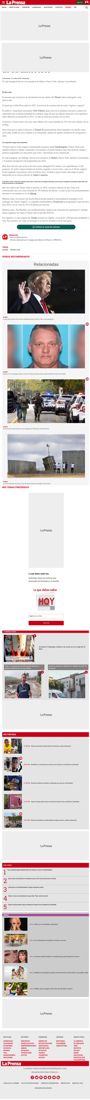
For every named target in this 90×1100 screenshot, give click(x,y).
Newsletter (65, 1083)
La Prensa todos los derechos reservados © (45, 1068)
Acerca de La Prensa (11, 1083)
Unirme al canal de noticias (48, 227)
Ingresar (80, 2)
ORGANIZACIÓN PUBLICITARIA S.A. (45, 1072)
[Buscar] (87, 7)
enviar (46, 623)
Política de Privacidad (30, 1083)
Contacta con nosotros (50, 1083)
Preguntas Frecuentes (43, 1088)
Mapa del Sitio (77, 1083)
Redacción (25, 78)
